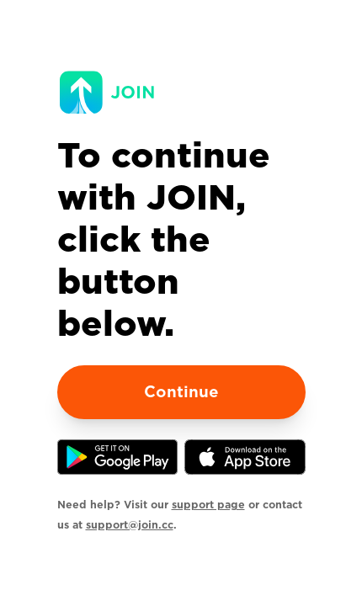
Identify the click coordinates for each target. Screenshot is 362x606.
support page (208, 504)
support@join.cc (129, 524)
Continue (181, 392)
